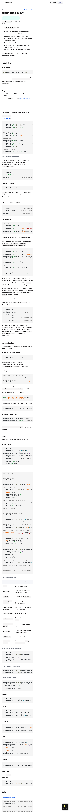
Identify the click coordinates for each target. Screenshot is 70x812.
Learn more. (15, 18)
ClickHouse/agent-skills (8, 797)
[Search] (56, 2)
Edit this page (28, 9)
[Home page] (2, 9)
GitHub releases (6, 118)
